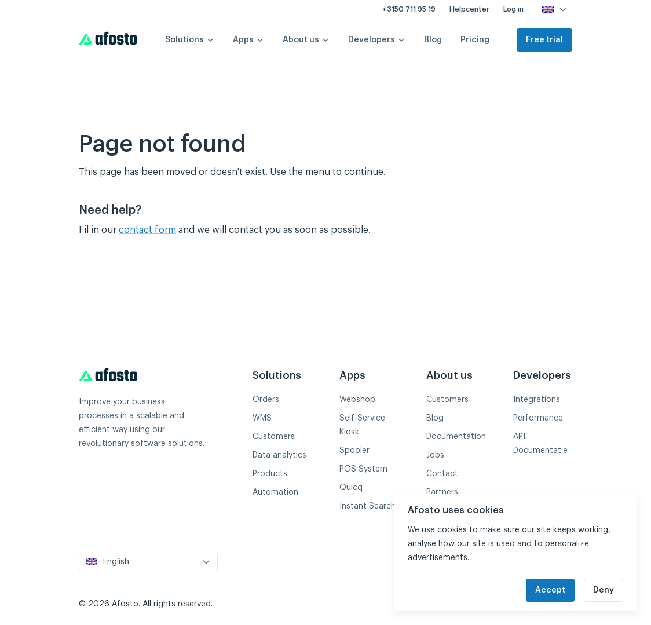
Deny (603, 590)
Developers (542, 375)
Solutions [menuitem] (189, 40)
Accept (550, 590)
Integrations (536, 400)
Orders (266, 400)
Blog (435, 418)
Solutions (277, 375)
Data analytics (279, 455)
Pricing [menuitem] (474, 40)
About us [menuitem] (306, 40)
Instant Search (367, 506)
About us (449, 375)
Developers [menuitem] (376, 40)
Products (270, 474)
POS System (363, 469)
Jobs (435, 455)
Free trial (544, 40)
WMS (262, 418)
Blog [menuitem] (433, 40)
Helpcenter (469, 9)
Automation (275, 492)
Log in (513, 9)
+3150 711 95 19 (409, 9)
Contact (442, 474)
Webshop (357, 400)
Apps (352, 375)
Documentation (456, 437)
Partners (442, 492)
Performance (538, 418)
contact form (147, 230)
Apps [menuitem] (248, 40)
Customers (274, 437)
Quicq (351, 488)
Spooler (354, 451)
